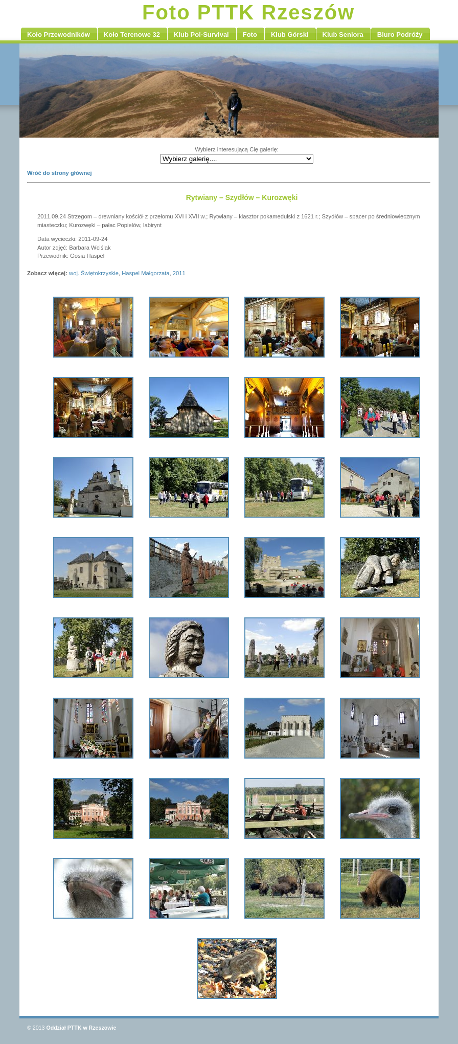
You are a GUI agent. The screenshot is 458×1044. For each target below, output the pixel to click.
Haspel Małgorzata (145, 273)
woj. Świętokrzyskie (94, 273)
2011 (179, 273)
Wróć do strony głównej (59, 173)
